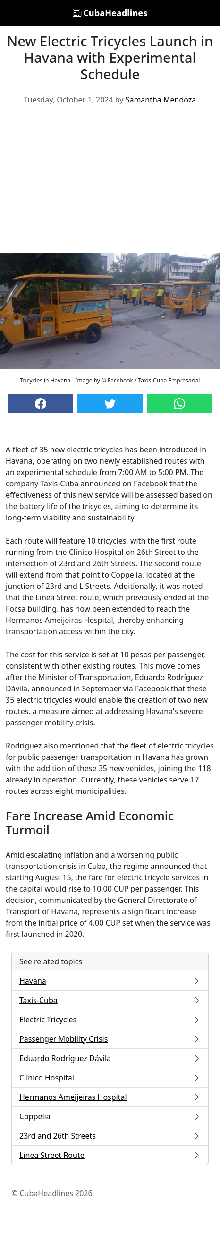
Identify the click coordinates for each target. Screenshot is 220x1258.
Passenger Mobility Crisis (110, 1039)
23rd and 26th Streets (110, 1135)
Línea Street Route (110, 1155)
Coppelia (110, 1116)
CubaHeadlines (110, 12)
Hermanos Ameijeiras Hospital (110, 1097)
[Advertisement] (110, 182)
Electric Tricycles (110, 1019)
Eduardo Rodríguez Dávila (110, 1058)
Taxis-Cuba (110, 1000)
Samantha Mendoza (161, 99)
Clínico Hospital (110, 1077)
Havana (110, 980)
